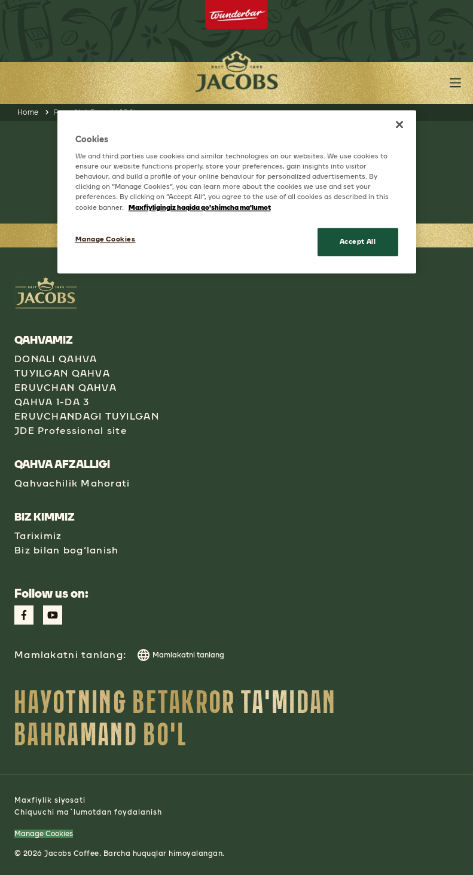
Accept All (358, 241)
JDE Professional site (70, 430)
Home (28, 112)
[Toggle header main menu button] (455, 82)
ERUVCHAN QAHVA (65, 387)
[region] (236, 192)
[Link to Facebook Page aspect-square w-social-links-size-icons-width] (23, 615)
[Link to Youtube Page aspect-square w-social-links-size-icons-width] (52, 615)
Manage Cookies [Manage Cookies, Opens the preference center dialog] (105, 239)
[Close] (399, 124)
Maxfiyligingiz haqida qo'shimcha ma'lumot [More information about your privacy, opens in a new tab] (200, 207)
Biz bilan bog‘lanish (66, 550)
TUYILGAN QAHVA (62, 373)
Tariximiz (38, 535)
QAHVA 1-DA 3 (51, 402)
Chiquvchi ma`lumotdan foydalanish (88, 812)
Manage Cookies (43, 834)
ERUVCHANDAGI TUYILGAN (86, 416)
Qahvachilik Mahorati (72, 483)
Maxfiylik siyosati (50, 800)
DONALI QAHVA (55, 359)
